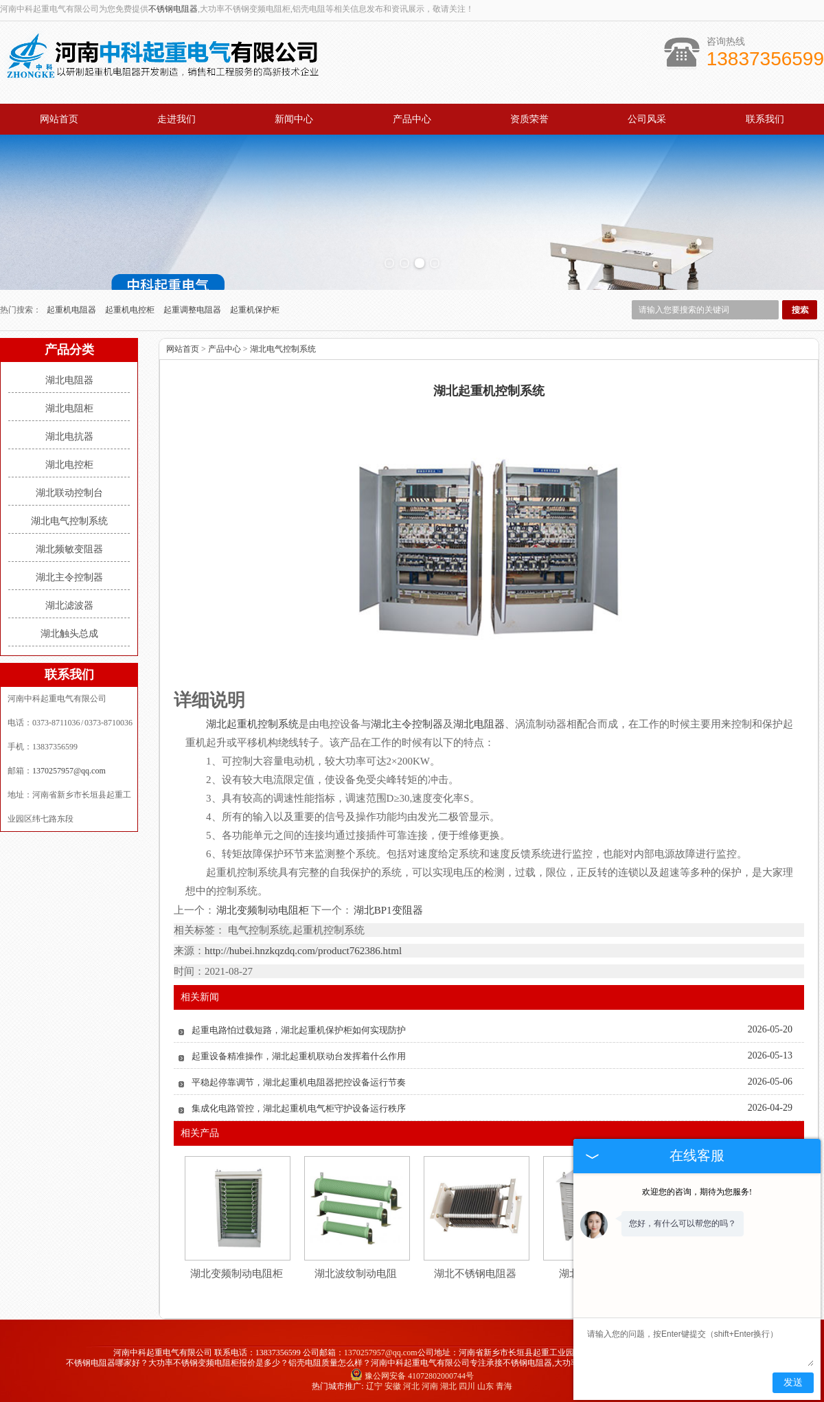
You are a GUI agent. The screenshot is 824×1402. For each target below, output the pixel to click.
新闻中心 (294, 119)
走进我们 (176, 119)
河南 (430, 1386)
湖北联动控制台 (69, 493)
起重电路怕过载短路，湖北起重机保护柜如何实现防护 (299, 1030)
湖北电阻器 (69, 380)
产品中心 (412, 119)
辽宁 (374, 1386)
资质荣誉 (529, 119)
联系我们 (765, 119)
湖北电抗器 (69, 436)
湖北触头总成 (69, 634)
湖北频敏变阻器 (69, 549)
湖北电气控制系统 (69, 521)
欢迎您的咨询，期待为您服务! (697, 1192)
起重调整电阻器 (193, 310)
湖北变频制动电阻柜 (263, 910)
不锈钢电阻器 (173, 9)
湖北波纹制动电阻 (355, 1273)
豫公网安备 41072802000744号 (412, 1376)
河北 (411, 1386)
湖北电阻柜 (69, 408)
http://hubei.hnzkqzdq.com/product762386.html (303, 950)
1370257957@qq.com (69, 771)
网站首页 (59, 119)
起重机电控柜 (131, 310)
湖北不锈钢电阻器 (475, 1273)
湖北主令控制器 (69, 577)
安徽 (393, 1386)
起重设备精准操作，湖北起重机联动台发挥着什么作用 (299, 1056)
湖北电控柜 (69, 465)
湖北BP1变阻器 (387, 910)
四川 (467, 1386)
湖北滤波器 (69, 605)
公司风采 (647, 119)
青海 (504, 1386)
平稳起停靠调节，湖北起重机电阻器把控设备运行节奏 (299, 1082)
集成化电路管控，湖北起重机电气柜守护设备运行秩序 (299, 1108)
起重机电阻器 (72, 310)
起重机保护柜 (254, 310)
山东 (485, 1386)
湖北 (448, 1386)
